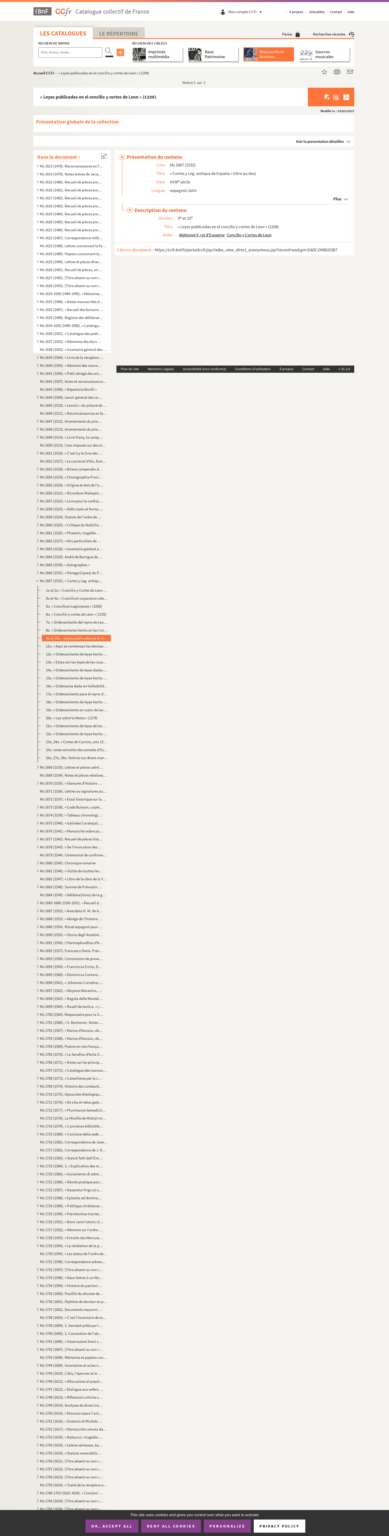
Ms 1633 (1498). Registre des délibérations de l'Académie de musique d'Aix (71, 317)
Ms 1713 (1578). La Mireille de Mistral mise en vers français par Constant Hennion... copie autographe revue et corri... (73, 1118)
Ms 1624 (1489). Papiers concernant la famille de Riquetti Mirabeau (71, 253)
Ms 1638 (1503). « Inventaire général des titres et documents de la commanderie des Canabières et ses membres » (73, 349)
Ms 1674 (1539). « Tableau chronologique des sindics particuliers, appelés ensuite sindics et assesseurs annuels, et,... (71, 815)
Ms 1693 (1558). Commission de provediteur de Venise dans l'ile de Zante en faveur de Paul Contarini (71, 958)
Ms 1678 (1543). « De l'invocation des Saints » (71, 847)
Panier (291, 34)
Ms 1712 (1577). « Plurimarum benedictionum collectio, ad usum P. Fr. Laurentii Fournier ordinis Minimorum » (73, 1110)
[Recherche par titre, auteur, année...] (70, 52)
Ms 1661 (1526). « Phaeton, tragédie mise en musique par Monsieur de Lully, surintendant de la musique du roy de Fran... (71, 532)
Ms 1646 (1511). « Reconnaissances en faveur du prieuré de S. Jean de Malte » (73, 413)
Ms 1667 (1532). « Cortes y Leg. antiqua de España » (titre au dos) (71, 580)
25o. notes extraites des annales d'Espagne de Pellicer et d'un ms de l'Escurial (77, 749)
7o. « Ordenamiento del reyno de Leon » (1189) (77, 622)
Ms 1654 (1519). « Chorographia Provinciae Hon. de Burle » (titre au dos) (71, 477)
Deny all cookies (171, 1526)
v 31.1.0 (344, 369)
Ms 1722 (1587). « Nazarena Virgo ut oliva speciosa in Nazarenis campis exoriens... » (71, 1189)
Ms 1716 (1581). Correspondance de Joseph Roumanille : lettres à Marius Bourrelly (73, 1142)
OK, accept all (111, 1526)
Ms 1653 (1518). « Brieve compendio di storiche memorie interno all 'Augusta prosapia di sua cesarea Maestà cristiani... (71, 469)
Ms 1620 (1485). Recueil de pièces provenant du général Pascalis (71, 221)
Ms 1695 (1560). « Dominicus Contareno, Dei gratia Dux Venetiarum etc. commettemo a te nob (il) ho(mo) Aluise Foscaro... (71, 974)
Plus (337, 199)
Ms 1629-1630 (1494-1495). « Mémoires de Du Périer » (71, 293)
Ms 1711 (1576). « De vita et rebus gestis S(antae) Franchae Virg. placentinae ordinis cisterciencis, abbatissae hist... (71, 1102)
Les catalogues (63, 33)
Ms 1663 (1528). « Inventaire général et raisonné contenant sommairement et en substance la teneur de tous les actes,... (71, 548)
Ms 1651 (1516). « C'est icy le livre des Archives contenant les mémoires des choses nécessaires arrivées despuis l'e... (71, 453)
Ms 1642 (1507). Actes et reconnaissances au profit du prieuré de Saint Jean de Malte (73, 381)
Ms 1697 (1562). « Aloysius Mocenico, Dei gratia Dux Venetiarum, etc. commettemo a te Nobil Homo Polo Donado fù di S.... (71, 990)
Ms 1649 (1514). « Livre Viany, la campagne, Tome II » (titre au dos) (71, 437)
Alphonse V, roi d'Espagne (202, 235)
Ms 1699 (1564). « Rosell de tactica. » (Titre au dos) (71, 1006)
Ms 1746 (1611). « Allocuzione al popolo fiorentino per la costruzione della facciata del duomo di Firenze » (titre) (71, 1381)
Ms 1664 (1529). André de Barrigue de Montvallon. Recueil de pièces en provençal (71, 556)
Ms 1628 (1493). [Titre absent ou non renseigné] (71, 285)
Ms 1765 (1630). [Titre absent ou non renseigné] (71, 1508)
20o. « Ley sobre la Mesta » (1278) (72, 717)
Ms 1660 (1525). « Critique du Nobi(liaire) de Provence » (71, 524)
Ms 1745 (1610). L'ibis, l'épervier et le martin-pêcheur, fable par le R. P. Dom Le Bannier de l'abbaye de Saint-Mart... (71, 1373)
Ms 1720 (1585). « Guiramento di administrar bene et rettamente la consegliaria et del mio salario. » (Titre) (71, 1173)
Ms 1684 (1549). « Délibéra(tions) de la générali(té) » (73, 894)
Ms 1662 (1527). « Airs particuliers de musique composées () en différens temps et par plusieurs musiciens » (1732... (71, 540)
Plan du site (130, 369)
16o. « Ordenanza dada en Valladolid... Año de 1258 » (77, 685)
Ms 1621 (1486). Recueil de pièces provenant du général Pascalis (71, 229)
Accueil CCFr (43, 72)
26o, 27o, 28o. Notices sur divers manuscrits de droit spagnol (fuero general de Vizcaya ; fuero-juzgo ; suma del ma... (77, 757)
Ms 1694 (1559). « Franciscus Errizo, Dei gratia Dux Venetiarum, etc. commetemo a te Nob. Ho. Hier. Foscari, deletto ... (71, 966)
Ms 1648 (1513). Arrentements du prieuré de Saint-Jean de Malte (71, 429)
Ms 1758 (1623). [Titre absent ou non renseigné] (71, 1477)
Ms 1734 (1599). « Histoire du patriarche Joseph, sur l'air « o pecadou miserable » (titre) (71, 1285)
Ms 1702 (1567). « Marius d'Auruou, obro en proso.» (71, 1030)
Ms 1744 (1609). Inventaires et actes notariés (71, 1365)
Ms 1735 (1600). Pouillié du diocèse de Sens (71, 1293)
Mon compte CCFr (246, 11)
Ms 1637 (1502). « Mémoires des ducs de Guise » (71, 341)
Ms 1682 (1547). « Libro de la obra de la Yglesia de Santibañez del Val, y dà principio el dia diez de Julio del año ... (73, 878)
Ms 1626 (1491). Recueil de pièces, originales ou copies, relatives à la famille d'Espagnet (71, 269)
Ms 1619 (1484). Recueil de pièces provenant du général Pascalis (71, 213)
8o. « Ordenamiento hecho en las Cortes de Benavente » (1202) (77, 630)
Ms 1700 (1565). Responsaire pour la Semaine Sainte (71, 1014)
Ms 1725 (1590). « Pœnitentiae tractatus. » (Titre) (71, 1213)
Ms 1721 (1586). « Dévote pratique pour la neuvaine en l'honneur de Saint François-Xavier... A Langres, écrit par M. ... (71, 1181)
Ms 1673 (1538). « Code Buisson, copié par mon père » (71, 807)
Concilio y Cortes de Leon (249, 235)
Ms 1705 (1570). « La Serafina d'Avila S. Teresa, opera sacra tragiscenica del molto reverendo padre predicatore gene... (71, 1054)
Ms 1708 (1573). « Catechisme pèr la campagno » (71, 1078)
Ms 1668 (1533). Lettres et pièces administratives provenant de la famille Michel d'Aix (71, 767)
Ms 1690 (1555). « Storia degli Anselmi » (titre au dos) (71, 934)
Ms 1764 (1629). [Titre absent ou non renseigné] (71, 1500)
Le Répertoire (118, 33)
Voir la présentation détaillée (320, 141)
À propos (296, 12)
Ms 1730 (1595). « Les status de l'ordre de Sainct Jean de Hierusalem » (73, 1253)
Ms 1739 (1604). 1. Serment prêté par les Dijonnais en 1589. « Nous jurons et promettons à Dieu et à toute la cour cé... (71, 1325)
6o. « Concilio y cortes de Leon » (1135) (76, 614)
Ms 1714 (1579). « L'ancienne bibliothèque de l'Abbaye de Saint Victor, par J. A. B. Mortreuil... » (71, 1126)
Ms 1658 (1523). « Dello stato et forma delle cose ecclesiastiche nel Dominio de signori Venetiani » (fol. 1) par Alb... (71, 509)
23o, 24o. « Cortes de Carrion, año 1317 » (77, 741)
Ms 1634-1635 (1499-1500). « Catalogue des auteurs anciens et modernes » (71, 325)
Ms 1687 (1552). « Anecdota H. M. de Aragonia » (71, 910)
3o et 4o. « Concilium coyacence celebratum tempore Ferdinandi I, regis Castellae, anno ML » (77, 598)
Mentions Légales (161, 369)
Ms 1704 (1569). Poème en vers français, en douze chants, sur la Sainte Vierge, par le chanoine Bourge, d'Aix (71, 1046)
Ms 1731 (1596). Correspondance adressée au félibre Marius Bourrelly (73, 1261)
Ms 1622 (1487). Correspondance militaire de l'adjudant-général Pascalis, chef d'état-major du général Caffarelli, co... (71, 237)
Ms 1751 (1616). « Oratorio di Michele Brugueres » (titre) (71, 1421)
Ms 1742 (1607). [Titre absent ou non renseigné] (71, 1349)
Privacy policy (279, 1526)
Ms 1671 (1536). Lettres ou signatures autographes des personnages (73, 791)
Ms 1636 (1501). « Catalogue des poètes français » (71, 333)
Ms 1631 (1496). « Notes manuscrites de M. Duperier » (71, 301)
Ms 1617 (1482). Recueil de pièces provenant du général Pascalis (71, 198)
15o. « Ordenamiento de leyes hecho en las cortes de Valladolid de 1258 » (77, 678)
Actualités (317, 12)
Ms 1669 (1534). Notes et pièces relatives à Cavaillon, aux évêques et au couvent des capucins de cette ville (73, 775)
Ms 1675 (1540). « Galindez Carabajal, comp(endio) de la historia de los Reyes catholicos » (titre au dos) (71, 823)
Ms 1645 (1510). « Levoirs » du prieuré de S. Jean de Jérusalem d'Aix (73, 405)
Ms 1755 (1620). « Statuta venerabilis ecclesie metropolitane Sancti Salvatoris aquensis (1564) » (71, 1453)
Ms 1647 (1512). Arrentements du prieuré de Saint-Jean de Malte (71, 421)
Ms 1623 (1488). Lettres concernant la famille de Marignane (73, 245)
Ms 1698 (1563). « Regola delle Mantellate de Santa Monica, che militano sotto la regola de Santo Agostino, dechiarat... (71, 998)
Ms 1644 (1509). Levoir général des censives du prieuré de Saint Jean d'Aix (71, 397)
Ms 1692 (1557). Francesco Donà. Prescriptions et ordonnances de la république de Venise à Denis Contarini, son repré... (71, 950)
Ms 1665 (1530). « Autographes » (65, 564)
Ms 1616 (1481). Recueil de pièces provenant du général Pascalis (71, 190)
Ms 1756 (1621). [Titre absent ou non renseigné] (71, 1461)
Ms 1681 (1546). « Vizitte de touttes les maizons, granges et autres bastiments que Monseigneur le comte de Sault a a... (71, 870)
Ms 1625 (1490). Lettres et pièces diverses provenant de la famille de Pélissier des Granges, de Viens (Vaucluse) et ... (71, 261)
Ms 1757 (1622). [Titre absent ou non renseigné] (71, 1469)
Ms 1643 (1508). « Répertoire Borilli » (68, 389)
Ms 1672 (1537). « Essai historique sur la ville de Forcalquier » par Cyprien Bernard (73, 799)
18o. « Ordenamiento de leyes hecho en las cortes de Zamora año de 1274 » (77, 701)
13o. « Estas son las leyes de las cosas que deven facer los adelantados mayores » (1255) (77, 662)
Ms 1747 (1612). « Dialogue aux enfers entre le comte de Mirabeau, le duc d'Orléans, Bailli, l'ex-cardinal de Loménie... (71, 1389)
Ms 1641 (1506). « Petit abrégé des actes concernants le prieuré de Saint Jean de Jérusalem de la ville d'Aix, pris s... (71, 373)
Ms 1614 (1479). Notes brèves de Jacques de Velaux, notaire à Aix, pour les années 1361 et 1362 (71, 174)
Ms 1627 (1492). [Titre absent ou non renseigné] (71, 277)
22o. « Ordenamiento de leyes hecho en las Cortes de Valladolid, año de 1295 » (77, 733)
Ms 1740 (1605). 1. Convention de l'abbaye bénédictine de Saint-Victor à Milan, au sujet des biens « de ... (71, 1333)
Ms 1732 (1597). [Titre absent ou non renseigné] (71, 1269)
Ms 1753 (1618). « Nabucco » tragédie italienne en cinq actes (71, 1437)
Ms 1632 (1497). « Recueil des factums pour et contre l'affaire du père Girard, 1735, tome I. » (71, 309)
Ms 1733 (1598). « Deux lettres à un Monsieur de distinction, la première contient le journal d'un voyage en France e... (71, 1277)
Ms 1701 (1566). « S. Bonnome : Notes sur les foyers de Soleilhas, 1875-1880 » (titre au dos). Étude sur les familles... (71, 1022)
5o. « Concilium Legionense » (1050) (74, 606)
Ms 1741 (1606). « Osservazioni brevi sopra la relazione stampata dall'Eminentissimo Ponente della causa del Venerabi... (71, 1341)
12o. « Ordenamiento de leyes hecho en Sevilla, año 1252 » (77, 654)
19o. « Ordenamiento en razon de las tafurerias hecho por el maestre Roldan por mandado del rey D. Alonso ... (77, 709)
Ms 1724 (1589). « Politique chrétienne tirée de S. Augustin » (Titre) (71, 1205)
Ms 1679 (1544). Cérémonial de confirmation (73, 855)
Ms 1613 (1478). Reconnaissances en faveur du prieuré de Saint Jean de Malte (71, 166)
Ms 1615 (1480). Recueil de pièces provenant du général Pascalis (71, 182)
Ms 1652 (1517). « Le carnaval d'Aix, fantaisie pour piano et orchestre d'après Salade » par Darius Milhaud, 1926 (73, 461)
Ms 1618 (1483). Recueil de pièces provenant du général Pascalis (71, 205)
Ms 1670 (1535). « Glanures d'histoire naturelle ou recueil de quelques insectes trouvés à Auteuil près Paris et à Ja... (71, 783)
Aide (351, 12)
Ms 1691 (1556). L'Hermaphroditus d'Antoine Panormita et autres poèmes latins (71, 942)
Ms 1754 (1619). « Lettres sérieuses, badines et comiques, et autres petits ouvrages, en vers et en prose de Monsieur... (71, 1445)
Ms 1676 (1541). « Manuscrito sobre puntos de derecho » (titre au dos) (71, 831)
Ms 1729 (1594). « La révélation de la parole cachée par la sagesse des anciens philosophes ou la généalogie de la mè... (71, 1245)
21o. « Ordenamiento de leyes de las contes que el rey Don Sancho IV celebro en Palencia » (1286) (77, 725)
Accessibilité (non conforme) (204, 369)
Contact (336, 12)
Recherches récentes (333, 34)
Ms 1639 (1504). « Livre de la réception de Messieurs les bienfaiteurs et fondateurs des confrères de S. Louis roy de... (71, 357)
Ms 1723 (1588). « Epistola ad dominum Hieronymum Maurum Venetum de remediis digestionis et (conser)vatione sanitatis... (71, 1197)
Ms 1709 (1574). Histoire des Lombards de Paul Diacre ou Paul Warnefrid (71, 1086)
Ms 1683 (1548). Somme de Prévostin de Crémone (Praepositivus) (71, 886)
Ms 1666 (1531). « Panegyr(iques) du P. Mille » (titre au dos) (71, 572)
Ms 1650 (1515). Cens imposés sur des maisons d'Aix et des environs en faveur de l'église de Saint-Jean (73, 445)
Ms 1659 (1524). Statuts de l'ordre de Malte (71, 516)
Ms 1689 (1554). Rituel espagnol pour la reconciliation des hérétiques (71, 926)
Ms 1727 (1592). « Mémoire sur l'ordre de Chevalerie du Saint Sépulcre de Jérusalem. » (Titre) (71, 1229)
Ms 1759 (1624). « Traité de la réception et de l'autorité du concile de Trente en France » (73, 1484)
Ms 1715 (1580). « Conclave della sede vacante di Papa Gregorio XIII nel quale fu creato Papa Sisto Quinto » (71, 1134)
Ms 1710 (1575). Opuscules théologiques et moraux (71, 1094)
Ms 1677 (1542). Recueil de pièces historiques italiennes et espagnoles (71, 839)
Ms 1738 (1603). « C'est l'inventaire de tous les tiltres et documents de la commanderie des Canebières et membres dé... (73, 1317)
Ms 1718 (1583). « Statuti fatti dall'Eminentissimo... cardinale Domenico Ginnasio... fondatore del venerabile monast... (71, 1158)
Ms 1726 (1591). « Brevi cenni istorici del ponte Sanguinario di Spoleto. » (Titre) (71, 1221)
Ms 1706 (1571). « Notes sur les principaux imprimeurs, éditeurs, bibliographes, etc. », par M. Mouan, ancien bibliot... (71, 1062)
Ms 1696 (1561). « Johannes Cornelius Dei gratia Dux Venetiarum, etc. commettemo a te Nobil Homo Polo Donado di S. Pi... (71, 982)
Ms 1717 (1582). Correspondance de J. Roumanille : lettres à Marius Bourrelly (73, 1150)
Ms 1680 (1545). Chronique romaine (68, 862)
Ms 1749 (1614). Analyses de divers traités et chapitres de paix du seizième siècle (71, 1405)
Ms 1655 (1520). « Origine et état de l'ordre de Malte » (71, 485)
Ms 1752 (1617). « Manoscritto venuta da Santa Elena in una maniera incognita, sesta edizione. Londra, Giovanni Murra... (73, 1429)
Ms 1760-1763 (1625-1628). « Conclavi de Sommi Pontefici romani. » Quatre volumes (71, 1492)
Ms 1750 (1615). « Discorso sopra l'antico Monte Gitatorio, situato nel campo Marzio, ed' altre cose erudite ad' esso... (71, 1413)
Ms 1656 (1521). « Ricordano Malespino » (71, 493)
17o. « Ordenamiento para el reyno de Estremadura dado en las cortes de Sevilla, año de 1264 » (77, 693)
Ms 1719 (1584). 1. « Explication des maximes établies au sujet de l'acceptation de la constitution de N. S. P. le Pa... (71, 1166)
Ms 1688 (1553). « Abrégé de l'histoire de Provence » (71, 918)
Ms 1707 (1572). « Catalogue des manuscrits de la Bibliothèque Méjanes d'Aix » (73, 1070)
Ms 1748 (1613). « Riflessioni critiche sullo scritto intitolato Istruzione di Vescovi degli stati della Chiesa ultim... (71, 1397)
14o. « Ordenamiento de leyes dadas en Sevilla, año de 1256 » (77, 670)
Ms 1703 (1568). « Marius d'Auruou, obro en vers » (71, 1038)
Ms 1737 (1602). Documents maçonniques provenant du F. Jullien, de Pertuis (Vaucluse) (71, 1309)
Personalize (227, 1526)
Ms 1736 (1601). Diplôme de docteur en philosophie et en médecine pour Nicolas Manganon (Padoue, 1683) (73, 1301)
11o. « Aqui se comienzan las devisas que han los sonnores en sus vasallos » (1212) (77, 646)
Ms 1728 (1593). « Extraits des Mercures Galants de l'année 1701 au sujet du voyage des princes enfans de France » (71, 1237)
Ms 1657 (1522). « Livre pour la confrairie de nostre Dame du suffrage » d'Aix (71, 501)
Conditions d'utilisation (253, 369)
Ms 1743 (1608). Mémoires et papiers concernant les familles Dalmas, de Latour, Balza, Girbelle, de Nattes (73, 1357)
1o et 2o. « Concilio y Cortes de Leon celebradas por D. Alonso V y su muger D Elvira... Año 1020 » (77, 590)
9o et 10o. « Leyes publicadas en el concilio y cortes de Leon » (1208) (77, 638)
